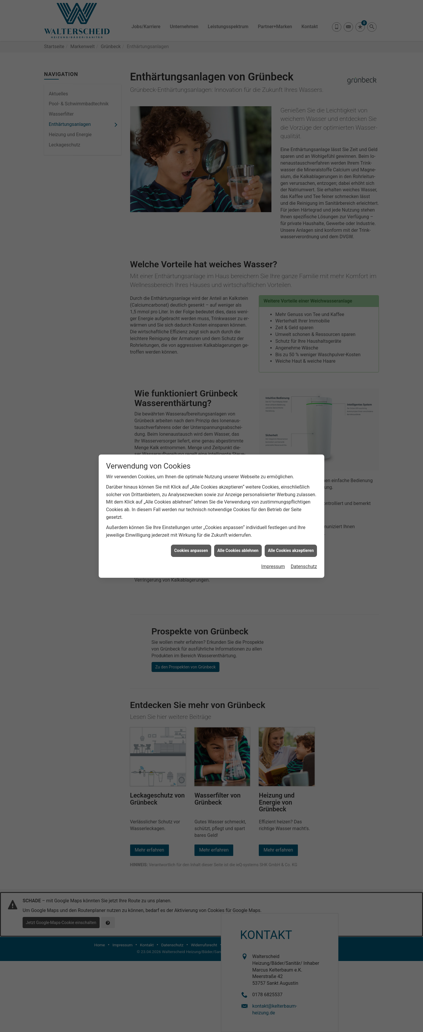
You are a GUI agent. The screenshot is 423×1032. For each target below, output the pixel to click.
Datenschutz (304, 543)
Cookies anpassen (191, 528)
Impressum (273, 543)
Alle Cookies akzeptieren (291, 528)
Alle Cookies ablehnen (237, 528)
